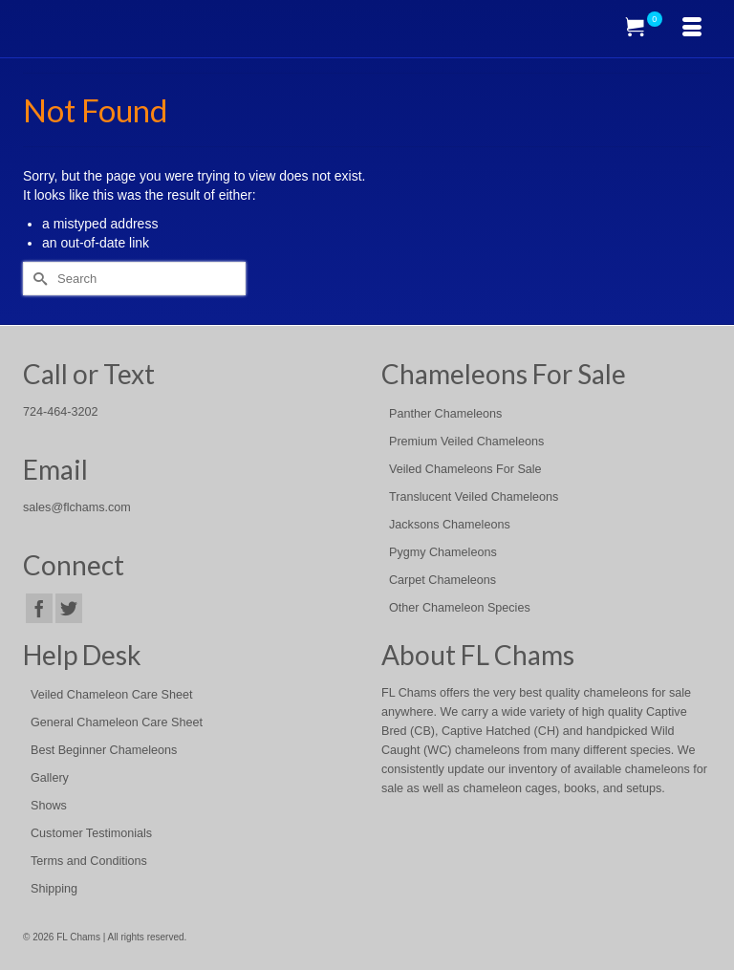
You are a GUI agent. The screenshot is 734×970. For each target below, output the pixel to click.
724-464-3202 (60, 412)
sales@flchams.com (77, 507)
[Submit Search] (37, 278)
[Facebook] (39, 608)
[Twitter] (68, 608)
